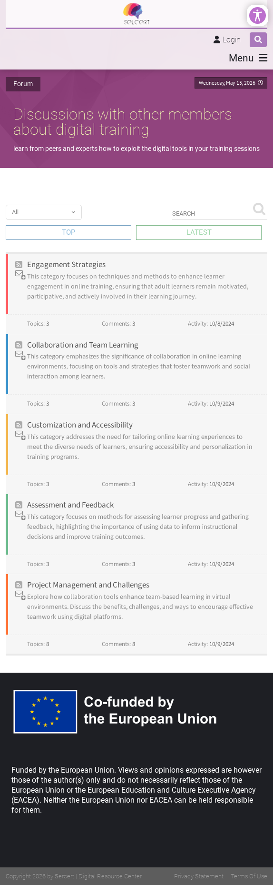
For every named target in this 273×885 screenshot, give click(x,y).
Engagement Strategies (66, 264)
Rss (18, 264)
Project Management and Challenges (88, 585)
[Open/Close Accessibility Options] (257, 15)
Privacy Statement (199, 876)
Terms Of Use (249, 876)
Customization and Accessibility (80, 425)
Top (68, 232)
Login (232, 39)
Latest (199, 232)
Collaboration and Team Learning (82, 345)
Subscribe (21, 275)
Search (259, 208)
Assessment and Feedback (70, 505)
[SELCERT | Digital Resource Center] (136, 13)
